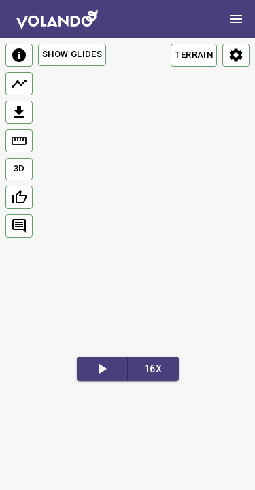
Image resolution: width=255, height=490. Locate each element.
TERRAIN (194, 55)
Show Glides (72, 54)
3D (19, 168)
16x (153, 368)
